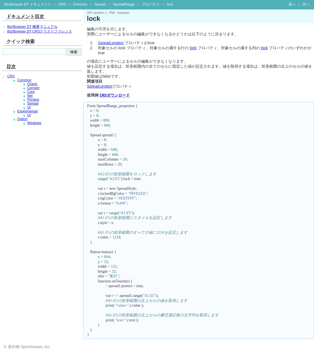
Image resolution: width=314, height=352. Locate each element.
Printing (33, 100)
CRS (62, 4)
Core (31, 92)
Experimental (27, 111)
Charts (32, 84)
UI (29, 107)
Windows (34, 123)
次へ (306, 4)
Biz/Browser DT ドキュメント (27, 4)
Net (30, 96)
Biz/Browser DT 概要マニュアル (32, 27)
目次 (11, 66)
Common (80, 4)
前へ (292, 4)
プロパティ (151, 4)
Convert (33, 88)
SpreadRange (124, 4)
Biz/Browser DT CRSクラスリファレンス (39, 31)
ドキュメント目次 (25, 16)
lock (170, 4)
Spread (100, 4)
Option (22, 119)
